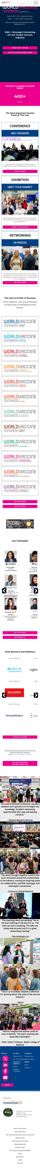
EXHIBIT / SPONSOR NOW (20, 227)
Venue (26, 1065)
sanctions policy (20, 1147)
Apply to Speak (29, 1059)
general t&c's (20, 1157)
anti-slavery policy (20, 1132)
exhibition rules (20, 1138)
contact (20, 1160)
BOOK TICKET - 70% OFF (20, 48)
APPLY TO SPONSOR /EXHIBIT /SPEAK (20, 52)
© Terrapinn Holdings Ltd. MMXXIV (20, 1150)
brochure (20, 1163)
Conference (28, 1053)
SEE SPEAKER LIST (20, 637)
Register (27, 1062)
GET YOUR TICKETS (20, 282)
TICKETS (7, 1085)
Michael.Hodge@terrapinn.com (22, 754)
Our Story (16, 1053)
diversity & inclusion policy (20, 1141)
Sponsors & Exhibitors (16, 1063)
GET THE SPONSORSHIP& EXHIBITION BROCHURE (20, 763)
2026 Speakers (29, 1056)
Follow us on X (17, 1056)
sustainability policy (20, 1144)
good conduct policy (20, 1128)
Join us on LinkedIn (18, 1059)
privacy (20, 1154)
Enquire (15, 1066)
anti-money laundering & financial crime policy (20, 1135)
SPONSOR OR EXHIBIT (20, 737)
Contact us (28, 1067)
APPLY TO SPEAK (20, 171)
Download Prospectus (16, 1070)
